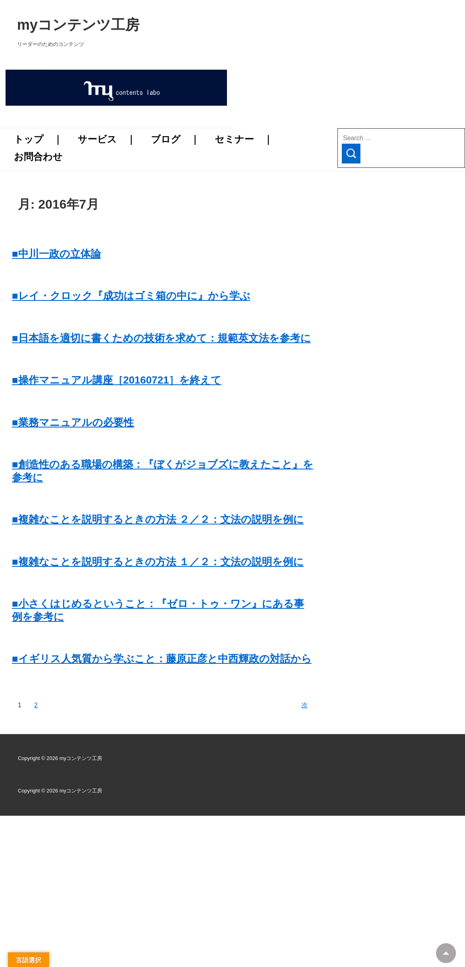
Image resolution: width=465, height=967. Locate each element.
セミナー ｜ (244, 139)
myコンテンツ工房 (192, 25)
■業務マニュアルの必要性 (73, 422)
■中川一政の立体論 (56, 254)
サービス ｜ (107, 139)
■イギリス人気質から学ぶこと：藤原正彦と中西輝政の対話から (162, 659)
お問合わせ (38, 156)
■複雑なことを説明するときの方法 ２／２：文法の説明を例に (158, 519)
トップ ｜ (38, 139)
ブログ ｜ (175, 139)
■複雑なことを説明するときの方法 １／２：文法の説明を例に (158, 562)
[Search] (351, 153)
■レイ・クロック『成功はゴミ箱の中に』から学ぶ (131, 296)
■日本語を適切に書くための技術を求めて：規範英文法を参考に (161, 338)
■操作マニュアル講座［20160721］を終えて (116, 380)
